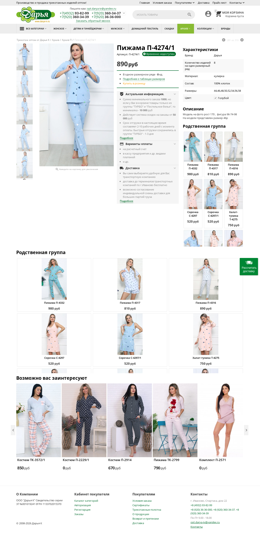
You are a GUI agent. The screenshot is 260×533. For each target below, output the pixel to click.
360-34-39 (74, 17)
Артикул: (122, 54)
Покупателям (183, 2)
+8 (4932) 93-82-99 (201, 505)
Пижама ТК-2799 (166, 460)
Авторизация (82, 505)
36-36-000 (106, 17)
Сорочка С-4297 (192, 214)
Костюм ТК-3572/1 (31, 460)
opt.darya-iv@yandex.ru (101, 8)
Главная (145, 2)
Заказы (78, 514)
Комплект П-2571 (212, 460)
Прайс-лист (219, 2)
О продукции (140, 514)
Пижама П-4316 (233, 166)
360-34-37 (106, 13)
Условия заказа (162, 2)
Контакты (236, 2)
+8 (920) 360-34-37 (224, 509)
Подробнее (126, 138)
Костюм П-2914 (120, 460)
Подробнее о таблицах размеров (144, 79)
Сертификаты (141, 505)
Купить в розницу (134, 83)
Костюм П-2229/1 (76, 460)
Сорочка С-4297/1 (213, 214)
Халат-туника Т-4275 (233, 215)
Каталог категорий (86, 501)
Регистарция (82, 509)
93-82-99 (74, 13)
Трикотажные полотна (146, 509)
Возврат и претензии (145, 518)
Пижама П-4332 (192, 166)
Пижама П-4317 (213, 166)
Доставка (203, 2)
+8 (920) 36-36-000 (201, 509)
